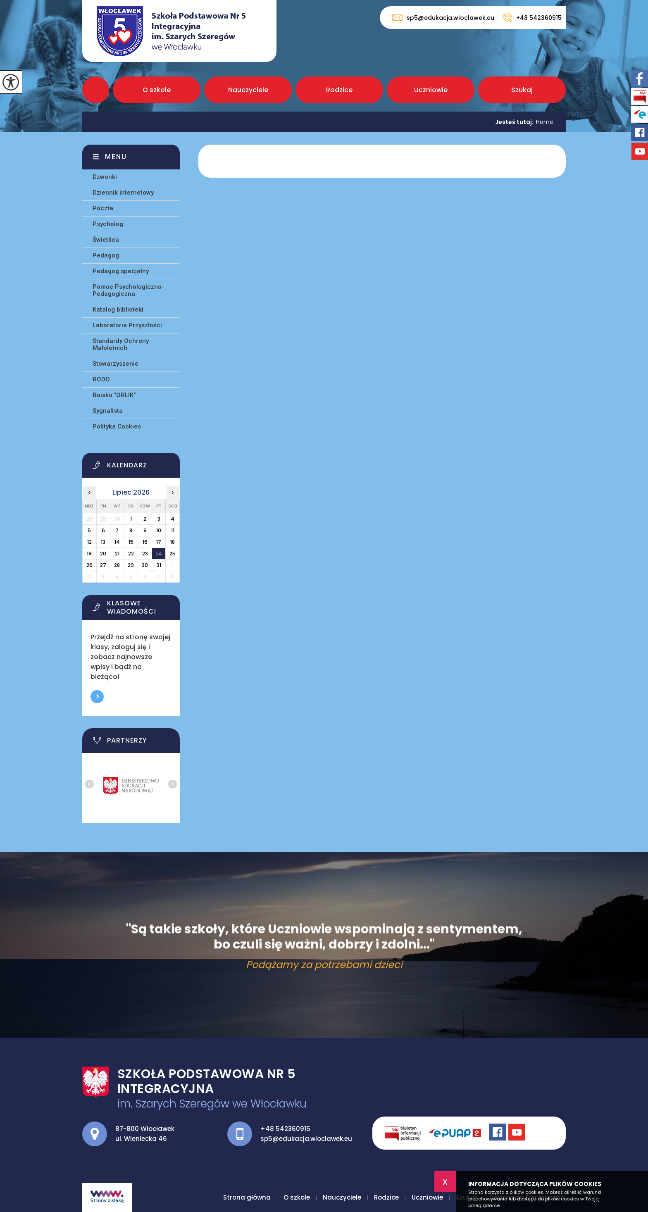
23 (145, 553)
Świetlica (106, 239)
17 (158, 541)
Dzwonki (105, 177)
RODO (101, 379)
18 (172, 541)
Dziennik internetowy (123, 192)
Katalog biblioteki (118, 309)
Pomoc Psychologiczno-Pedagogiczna (128, 290)
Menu (116, 157)
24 (158, 553)
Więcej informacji (97, 696)
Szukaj (522, 90)
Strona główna (95, 89)
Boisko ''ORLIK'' (114, 395)
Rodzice (339, 90)
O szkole (157, 90)
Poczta (103, 208)
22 (131, 553)
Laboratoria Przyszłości (127, 325)
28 (117, 565)
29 (131, 565)
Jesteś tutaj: (515, 122)
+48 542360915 (532, 17)
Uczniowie (431, 90)
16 (145, 541)
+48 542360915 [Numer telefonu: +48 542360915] (285, 1128)
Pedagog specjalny (121, 271)
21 (117, 553)
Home (544, 122)
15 (131, 541)
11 (172, 530)
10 (158, 530)
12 (89, 541)
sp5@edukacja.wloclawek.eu (443, 17)
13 (103, 541)
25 (172, 553)
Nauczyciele (248, 90)
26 (89, 565)
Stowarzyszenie (115, 363)
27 (103, 565)
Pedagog (106, 255)
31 (159, 565)
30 (145, 565)
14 (117, 541)
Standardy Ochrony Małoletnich (121, 344)
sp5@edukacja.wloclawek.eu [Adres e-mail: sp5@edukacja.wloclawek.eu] (306, 1138)
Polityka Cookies (117, 426)
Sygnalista (108, 410)
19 (89, 553)
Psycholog (108, 224)
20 (103, 553)
